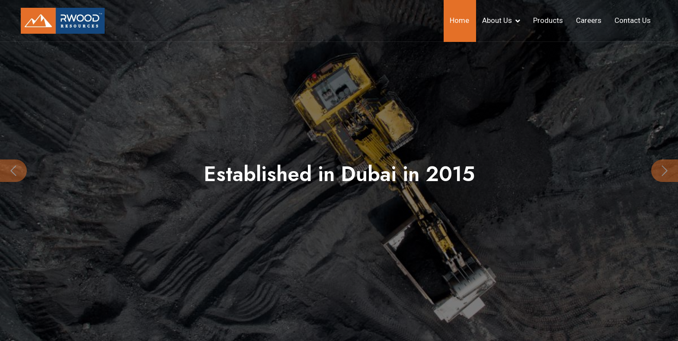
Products (548, 20)
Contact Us (632, 20)
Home (459, 20)
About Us (497, 20)
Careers (588, 20)
